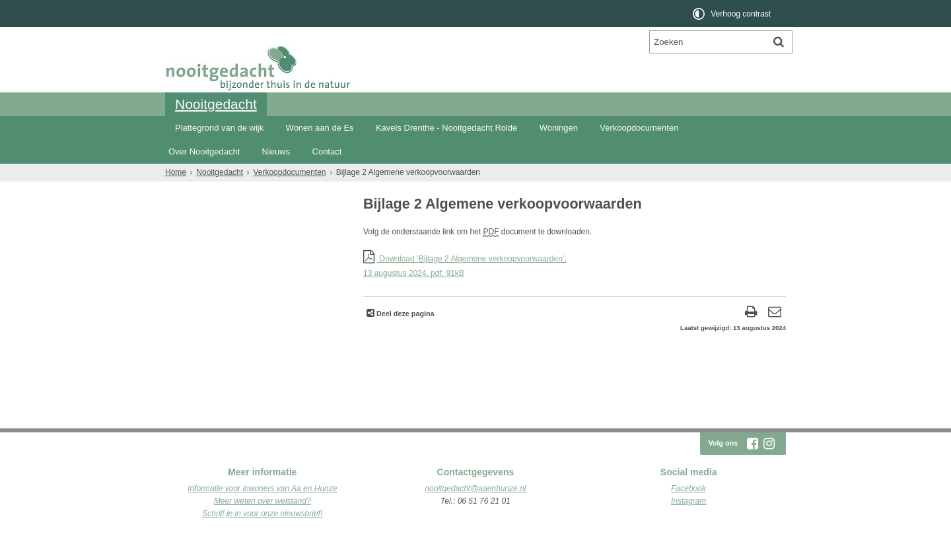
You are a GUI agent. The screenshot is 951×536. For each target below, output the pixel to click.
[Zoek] (779, 41)
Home (175, 172)
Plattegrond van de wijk (219, 128)
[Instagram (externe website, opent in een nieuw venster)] (768, 443)
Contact (327, 151)
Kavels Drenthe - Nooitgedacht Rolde (446, 128)
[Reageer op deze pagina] (774, 313)
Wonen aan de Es (320, 128)
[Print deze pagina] (751, 313)
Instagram (688, 501)
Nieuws (276, 151)
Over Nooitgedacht (204, 151)
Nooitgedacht (216, 104)
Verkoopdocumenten (639, 128)
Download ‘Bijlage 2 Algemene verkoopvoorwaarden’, (574, 267)
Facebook (688, 488)
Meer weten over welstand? (262, 501)
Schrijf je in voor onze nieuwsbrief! (262, 513)
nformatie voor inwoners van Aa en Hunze (263, 488)
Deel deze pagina (404, 314)
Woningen (559, 128)
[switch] (733, 13)
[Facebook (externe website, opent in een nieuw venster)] (752, 443)
